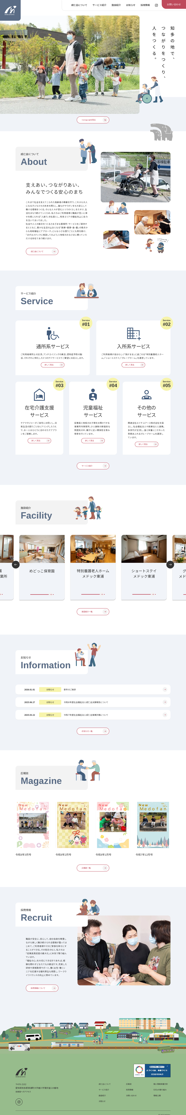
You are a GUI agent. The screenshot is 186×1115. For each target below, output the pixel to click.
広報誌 (128, 1090)
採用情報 (129, 1095)
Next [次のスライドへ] (170, 568)
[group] (93, 571)
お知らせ (102, 1107)
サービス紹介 (104, 1095)
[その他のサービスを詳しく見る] (147, 446)
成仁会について (105, 1090)
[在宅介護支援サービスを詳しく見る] (39, 443)
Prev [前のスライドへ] (16, 568)
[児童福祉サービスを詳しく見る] (93, 443)
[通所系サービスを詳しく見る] (53, 366)
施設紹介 (102, 1101)
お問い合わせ (131, 1101)
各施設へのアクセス (23, 1097)
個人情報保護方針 (160, 1090)
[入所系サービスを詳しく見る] (133, 366)
